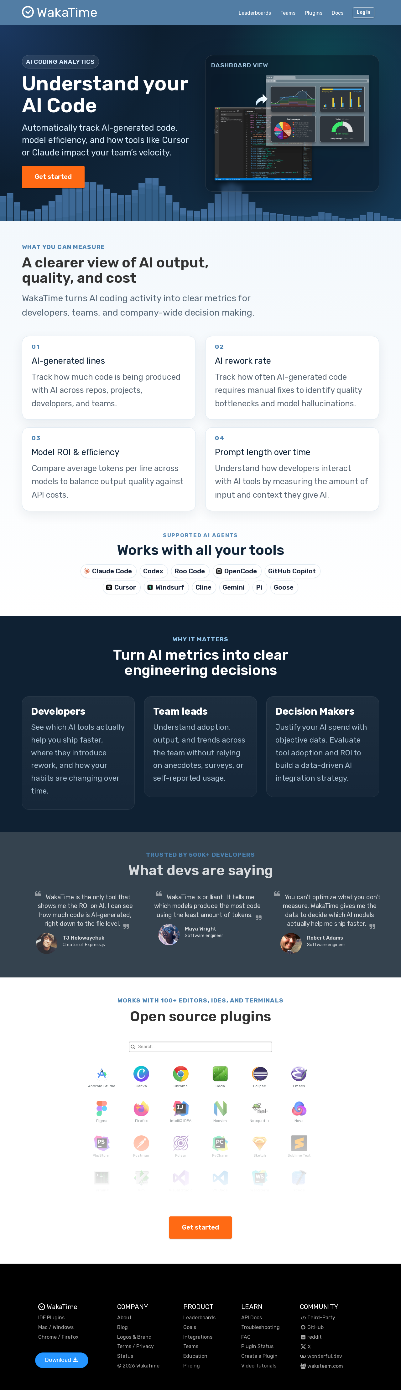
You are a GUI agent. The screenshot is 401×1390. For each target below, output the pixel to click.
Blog (122, 1327)
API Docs (251, 1318)
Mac (43, 1327)
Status (125, 1356)
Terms (124, 1346)
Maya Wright (200, 929)
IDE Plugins (51, 1318)
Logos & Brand (134, 1337)
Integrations (197, 1337)
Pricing (191, 1366)
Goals (189, 1327)
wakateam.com (321, 1366)
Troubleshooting (260, 1327)
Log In (363, 12)
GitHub (312, 1327)
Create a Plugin (259, 1356)
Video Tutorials (258, 1366)
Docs (337, 13)
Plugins (313, 13)
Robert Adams (325, 938)
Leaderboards (255, 13)
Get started (53, 176)
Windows (63, 1327)
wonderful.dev (321, 1356)
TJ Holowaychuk (83, 938)
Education (195, 1356)
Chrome (47, 1337)
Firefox (70, 1337)
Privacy (145, 1346)
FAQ (246, 1337)
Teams (287, 13)
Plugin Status (257, 1346)
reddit (311, 1337)
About (124, 1318)
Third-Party (318, 1318)
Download (61, 1360)
